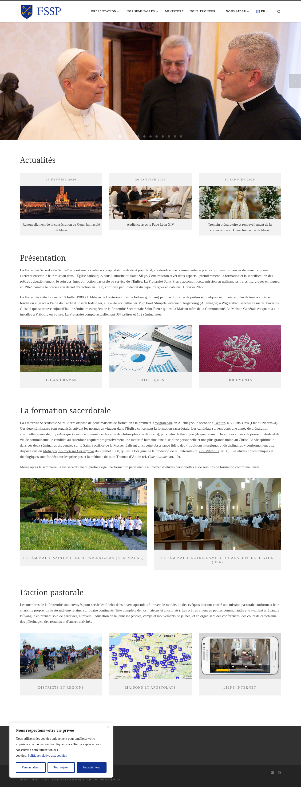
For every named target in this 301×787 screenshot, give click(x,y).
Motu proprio (68, 451)
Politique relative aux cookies (47, 755)
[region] (61, 750)
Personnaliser (31, 767)
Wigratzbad (163, 423)
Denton (219, 423)
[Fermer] (108, 726)
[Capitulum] (279, 772)
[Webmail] (272, 772)
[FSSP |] (41, 11)
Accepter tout (92, 767)
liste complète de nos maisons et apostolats (147, 610)
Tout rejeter (61, 767)
